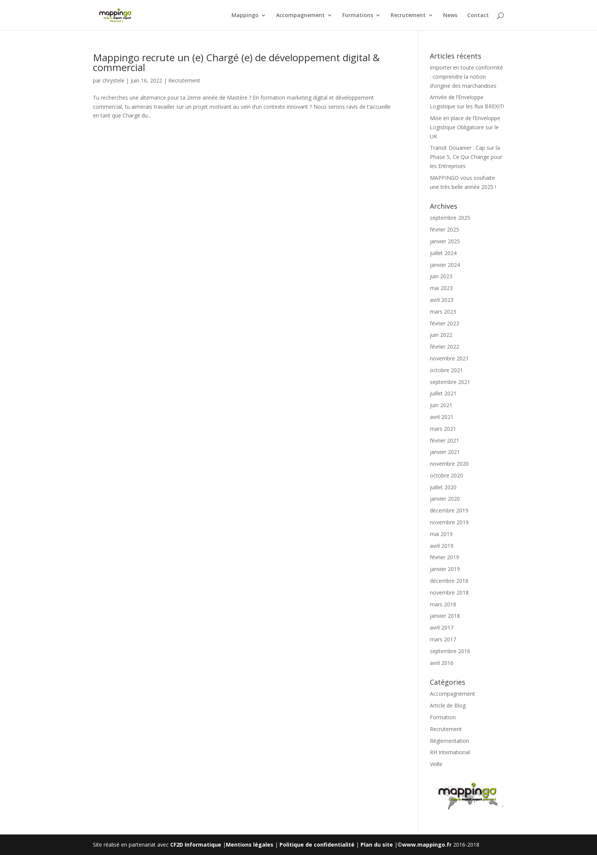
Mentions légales (249, 844)
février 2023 (444, 323)
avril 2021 (441, 416)
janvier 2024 (445, 264)
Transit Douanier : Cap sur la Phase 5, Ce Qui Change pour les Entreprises (466, 157)
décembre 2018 (449, 580)
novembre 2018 (449, 592)
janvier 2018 (445, 615)
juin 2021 (441, 405)
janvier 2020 (445, 498)
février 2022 (444, 346)
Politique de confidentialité (316, 844)
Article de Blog (448, 705)
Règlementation (449, 740)
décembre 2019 (449, 510)
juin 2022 (441, 334)
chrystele (113, 80)
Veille (436, 764)
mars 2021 (443, 428)
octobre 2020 (446, 475)
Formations (357, 16)
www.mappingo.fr (427, 844)
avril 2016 (441, 662)
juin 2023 (441, 276)
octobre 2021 (446, 370)
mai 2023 (441, 288)
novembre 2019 (449, 522)
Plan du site (377, 844)
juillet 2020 (443, 487)
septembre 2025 (450, 217)
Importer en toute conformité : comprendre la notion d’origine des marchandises (466, 76)
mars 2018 (443, 604)
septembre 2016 (450, 651)
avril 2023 (441, 299)
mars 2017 (443, 639)
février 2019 (444, 557)
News (450, 16)
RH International (450, 752)
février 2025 (444, 229)
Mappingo (245, 16)
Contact (478, 16)
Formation (443, 717)
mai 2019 (441, 534)
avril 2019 (441, 545)
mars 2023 (443, 311)
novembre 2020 (449, 463)
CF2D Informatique (196, 844)
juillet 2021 (443, 393)
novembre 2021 (449, 358)
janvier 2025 (445, 241)
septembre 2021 (450, 381)
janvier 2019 (445, 569)
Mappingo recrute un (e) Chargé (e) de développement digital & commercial (236, 62)
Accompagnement (300, 16)
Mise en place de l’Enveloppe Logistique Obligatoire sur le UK (465, 127)
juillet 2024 (443, 253)
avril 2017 (441, 627)
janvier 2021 (445, 451)
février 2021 (444, 440)
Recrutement (408, 16)
